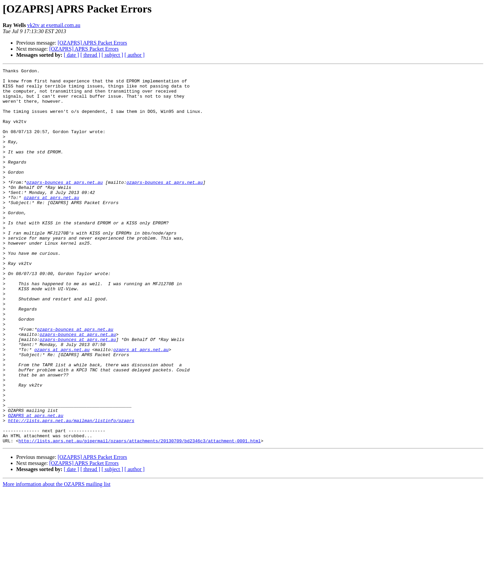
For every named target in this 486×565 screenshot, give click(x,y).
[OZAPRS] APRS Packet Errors (92, 43)
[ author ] (135, 55)
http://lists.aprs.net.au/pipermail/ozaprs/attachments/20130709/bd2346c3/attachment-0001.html (140, 516)
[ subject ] (112, 55)
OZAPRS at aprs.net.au (35, 485)
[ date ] (71, 55)
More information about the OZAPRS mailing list (56, 559)
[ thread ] (90, 55)
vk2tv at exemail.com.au (53, 25)
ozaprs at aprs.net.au (51, 224)
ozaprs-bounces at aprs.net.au (64, 205)
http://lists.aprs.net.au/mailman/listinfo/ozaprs (71, 491)
